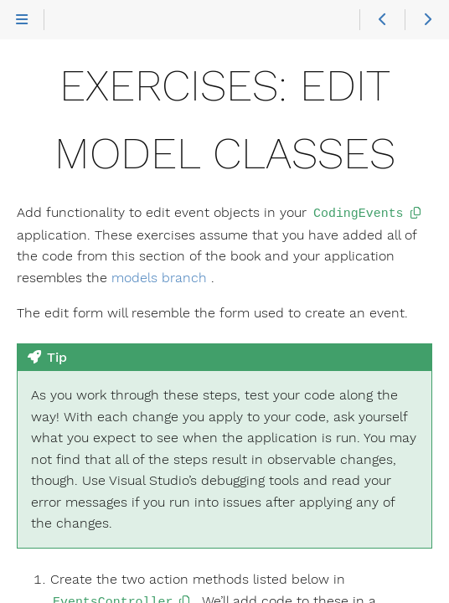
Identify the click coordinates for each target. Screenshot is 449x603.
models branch (159, 277)
